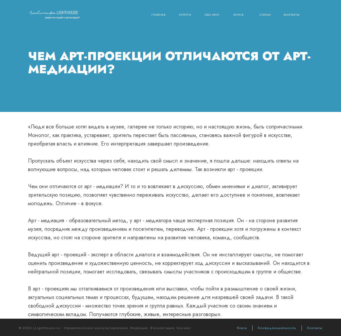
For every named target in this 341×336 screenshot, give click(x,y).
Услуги (185, 15)
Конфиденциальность (277, 328)
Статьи (265, 15)
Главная (158, 15)
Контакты (292, 15)
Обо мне (212, 15)
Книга (238, 15)
